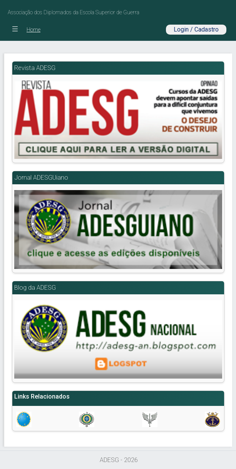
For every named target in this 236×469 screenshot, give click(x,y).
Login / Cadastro (196, 29)
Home (33, 30)
